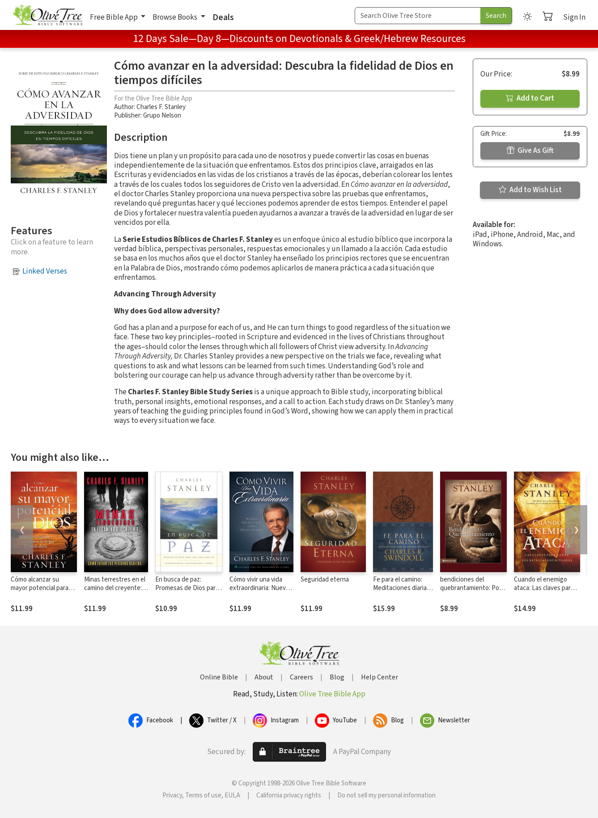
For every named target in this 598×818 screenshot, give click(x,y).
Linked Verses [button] (44, 271)
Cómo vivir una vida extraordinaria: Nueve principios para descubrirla (259, 592)
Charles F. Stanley (161, 107)
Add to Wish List (530, 190)
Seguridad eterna (325, 579)
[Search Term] (418, 15)
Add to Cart (530, 98)
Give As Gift (530, 150)
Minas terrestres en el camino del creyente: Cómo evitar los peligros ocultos (114, 592)
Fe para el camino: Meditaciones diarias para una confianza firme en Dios (401, 592)
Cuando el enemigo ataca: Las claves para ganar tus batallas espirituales (544, 592)
